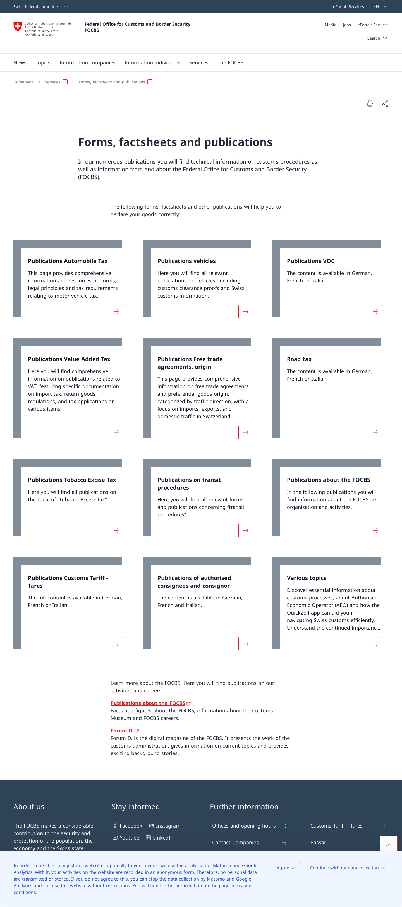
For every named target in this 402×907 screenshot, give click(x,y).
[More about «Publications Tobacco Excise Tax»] (116, 530)
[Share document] (384, 103)
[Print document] (370, 103)
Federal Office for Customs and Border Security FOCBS (138, 27)
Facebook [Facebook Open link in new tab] (127, 825)
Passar (348, 842)
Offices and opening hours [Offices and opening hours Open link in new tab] (250, 825)
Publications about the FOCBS (148, 703)
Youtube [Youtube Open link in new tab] (125, 837)
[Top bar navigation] (347, 6)
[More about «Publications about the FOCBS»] (375, 530)
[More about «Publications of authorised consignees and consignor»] (245, 643)
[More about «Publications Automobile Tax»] (116, 311)
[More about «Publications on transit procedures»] (245, 530)
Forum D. (122, 730)
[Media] (330, 25)
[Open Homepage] (102, 33)
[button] (20, 62)
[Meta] (356, 25)
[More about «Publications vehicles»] (245, 311)
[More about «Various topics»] (375, 643)
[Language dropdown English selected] (378, 6)
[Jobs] (347, 25)
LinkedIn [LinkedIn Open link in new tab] (159, 837)
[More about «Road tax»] (375, 432)
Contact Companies (250, 842)
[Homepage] (23, 82)
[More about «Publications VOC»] (375, 311)
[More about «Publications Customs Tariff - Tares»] (116, 643)
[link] (71, 282)
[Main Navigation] (196, 62)
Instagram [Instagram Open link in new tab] (164, 825)
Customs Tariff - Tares (348, 825)
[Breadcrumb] (199, 82)
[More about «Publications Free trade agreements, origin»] (245, 432)
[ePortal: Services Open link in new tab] (347, 6)
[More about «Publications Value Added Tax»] (116, 432)
